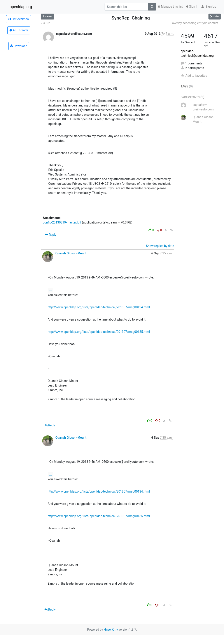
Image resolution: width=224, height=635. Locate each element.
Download (18, 46)
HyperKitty (111, 629)
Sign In (192, 6)
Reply (50, 234)
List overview (18, 19)
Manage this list (170, 6)
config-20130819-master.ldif (62, 222)
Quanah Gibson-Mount (70, 253)
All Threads (18, 30)
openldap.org (21, 7)
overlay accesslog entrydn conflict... (196, 23)
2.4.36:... (46, 23)
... (50, 290)
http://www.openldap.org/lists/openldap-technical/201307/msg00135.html (99, 331)
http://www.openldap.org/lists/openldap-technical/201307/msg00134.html (99, 307)
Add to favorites (194, 75)
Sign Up (208, 6)
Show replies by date (160, 246)
